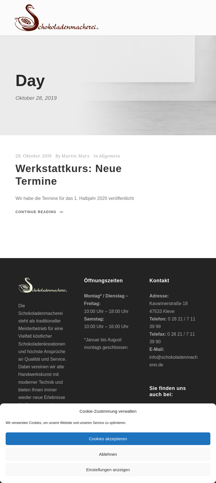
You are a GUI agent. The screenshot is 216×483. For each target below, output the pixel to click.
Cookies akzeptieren (108, 438)
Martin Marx (76, 156)
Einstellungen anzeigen (108, 469)
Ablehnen (108, 454)
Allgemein (109, 156)
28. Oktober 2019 (33, 156)
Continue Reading (39, 212)
